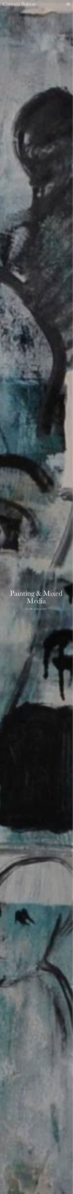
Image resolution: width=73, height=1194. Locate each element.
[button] (68, 4)
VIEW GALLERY (36, 609)
